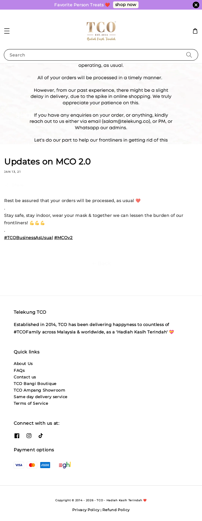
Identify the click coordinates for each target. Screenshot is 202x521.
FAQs (19, 370)
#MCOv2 (63, 237)
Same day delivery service (40, 396)
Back (101, 263)
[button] (7, 31)
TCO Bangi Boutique (35, 383)
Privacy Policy (85, 510)
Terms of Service (31, 403)
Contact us (25, 377)
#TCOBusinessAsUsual (28, 237)
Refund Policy (115, 510)
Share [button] (14, 185)
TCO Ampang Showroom (39, 390)
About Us (23, 363)
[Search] (189, 54)
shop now (125, 4)
